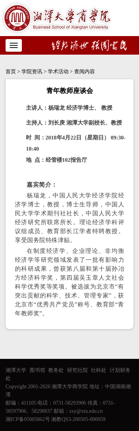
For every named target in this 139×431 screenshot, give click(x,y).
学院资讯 (31, 71)
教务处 (56, 370)
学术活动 (58, 71)
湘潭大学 (16, 370)
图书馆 (37, 370)
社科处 (98, 370)
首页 (11, 71)
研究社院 (77, 370)
